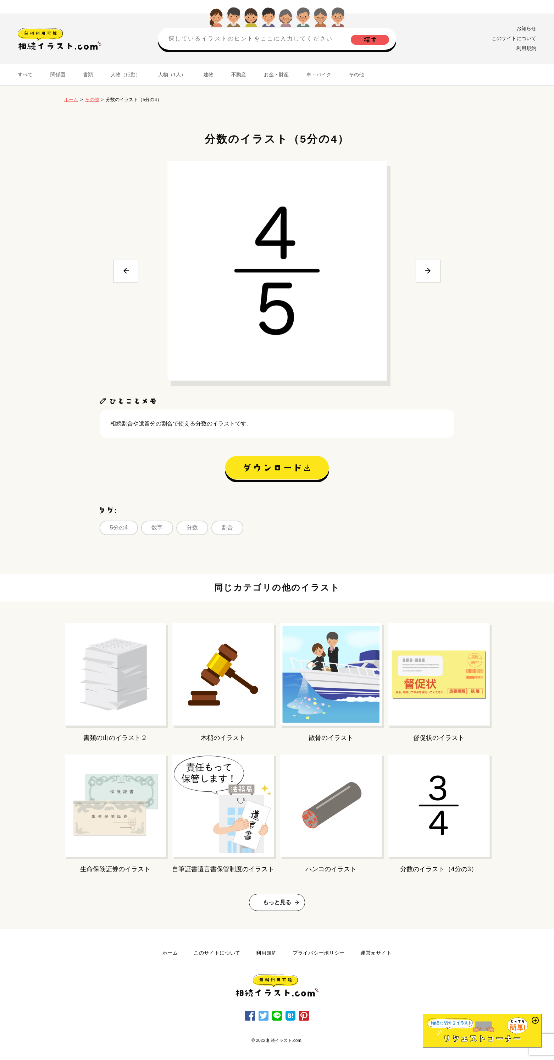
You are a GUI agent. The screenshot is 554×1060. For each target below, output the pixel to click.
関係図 (57, 74)
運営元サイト (376, 953)
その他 (356, 74)
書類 (88, 74)
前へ (126, 270)
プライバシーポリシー (319, 953)
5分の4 (119, 527)
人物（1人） (172, 74)
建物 (209, 74)
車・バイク (318, 74)
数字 (157, 527)
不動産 (238, 74)
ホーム (71, 99)
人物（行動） (125, 74)
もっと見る (277, 902)
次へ (427, 270)
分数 (192, 527)
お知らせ (526, 28)
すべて (25, 74)
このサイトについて (514, 38)
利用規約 (526, 48)
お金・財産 (276, 74)
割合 (227, 527)
